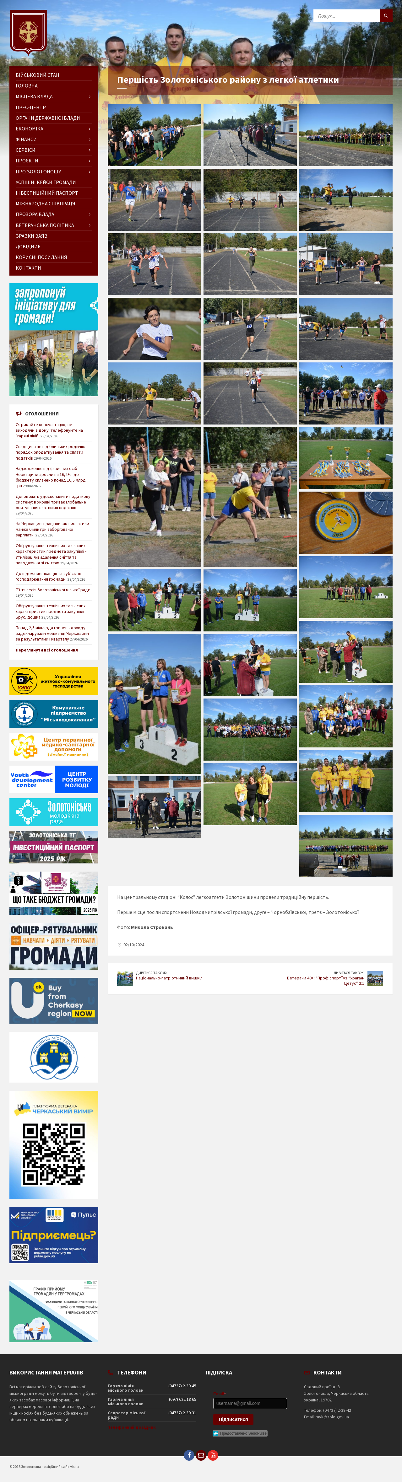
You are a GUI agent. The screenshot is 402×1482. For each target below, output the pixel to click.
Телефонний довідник (132, 1427)
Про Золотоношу (38, 171)
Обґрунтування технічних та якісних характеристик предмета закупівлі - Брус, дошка (51, 611)
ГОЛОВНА (27, 85)
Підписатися (233, 1419)
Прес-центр (31, 107)
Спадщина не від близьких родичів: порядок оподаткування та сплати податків (50, 452)
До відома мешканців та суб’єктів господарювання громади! (48, 576)
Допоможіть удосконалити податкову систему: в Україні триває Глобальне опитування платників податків (53, 501)
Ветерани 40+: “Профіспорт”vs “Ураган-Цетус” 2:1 (325, 980)
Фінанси (26, 139)
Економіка (29, 128)
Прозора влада (35, 214)
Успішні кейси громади (46, 182)
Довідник (28, 246)
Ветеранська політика (45, 225)
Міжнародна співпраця (45, 203)
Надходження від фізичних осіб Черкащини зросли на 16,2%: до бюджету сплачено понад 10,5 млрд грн (51, 477)
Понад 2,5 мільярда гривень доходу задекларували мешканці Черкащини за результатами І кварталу (52, 633)
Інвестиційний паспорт (47, 193)
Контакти (28, 268)
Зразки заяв (31, 236)
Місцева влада (34, 96)
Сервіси (25, 150)
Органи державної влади (48, 118)
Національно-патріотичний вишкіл (169, 978)
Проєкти (27, 160)
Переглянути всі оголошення (47, 650)
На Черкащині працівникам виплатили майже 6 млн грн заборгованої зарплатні (52, 529)
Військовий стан (37, 75)
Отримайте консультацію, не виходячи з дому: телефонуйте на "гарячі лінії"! (49, 430)
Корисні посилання (41, 257)
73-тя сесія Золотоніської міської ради (53, 590)
